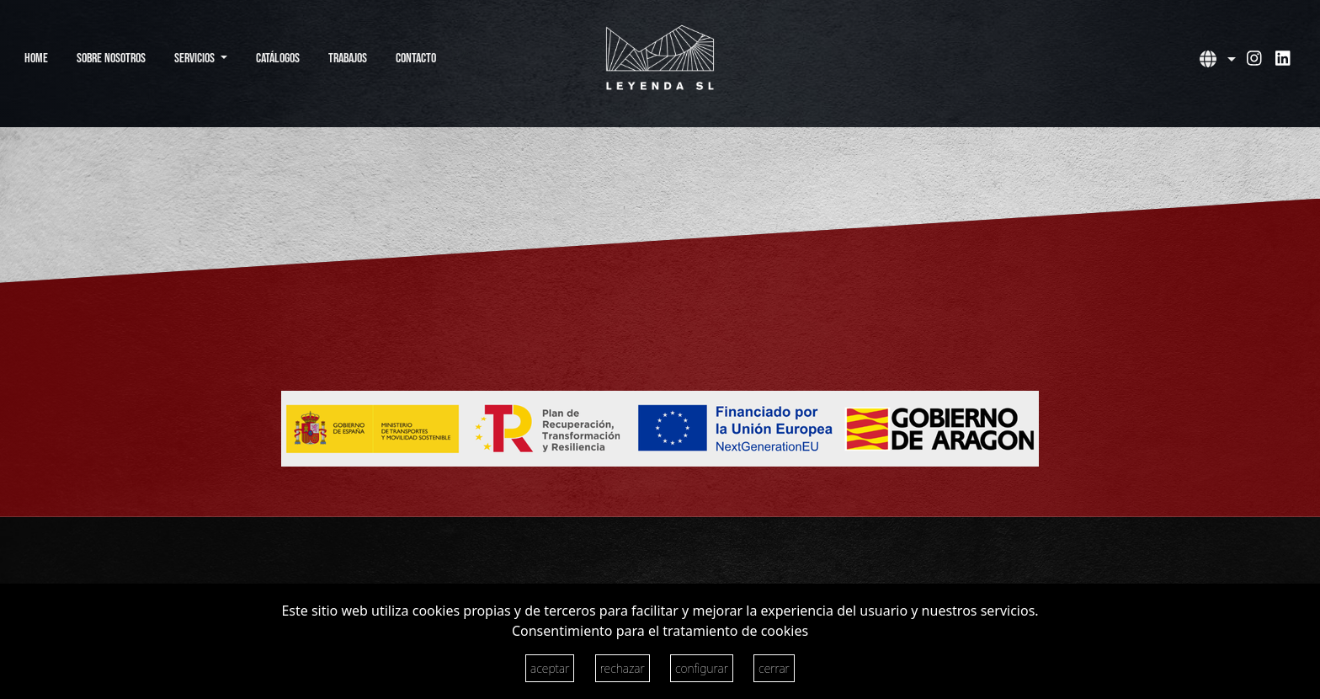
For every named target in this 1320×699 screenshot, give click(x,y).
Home (36, 59)
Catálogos (278, 59)
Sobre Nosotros (111, 59)
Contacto (416, 59)
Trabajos (347, 59)
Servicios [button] (195, 59)
